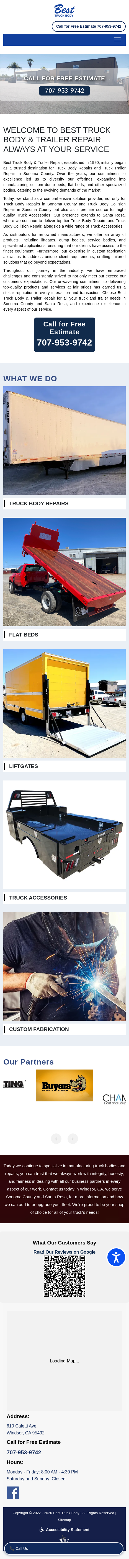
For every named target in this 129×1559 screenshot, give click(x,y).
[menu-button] (64, 40)
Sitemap (64, 1520)
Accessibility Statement (65, 1529)
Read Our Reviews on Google (64, 1252)
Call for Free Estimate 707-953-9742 (88, 26)
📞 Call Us (19, 1548)
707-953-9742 (64, 91)
